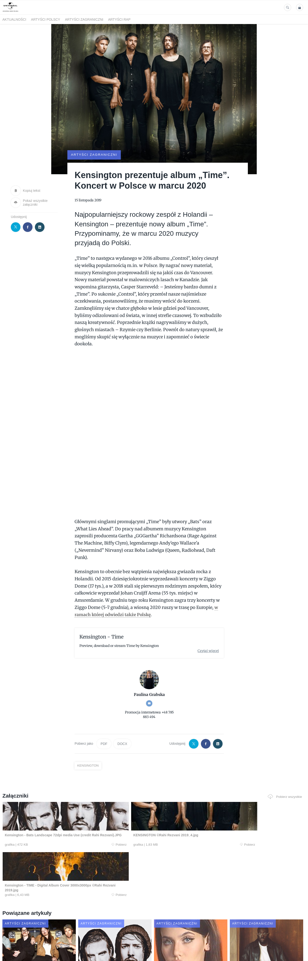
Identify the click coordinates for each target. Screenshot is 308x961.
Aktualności (14, 19)
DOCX (122, 735)
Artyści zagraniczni (84, 19)
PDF (104, 735)
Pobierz (65, 836)
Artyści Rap (119, 19)
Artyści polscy (45, 19)
